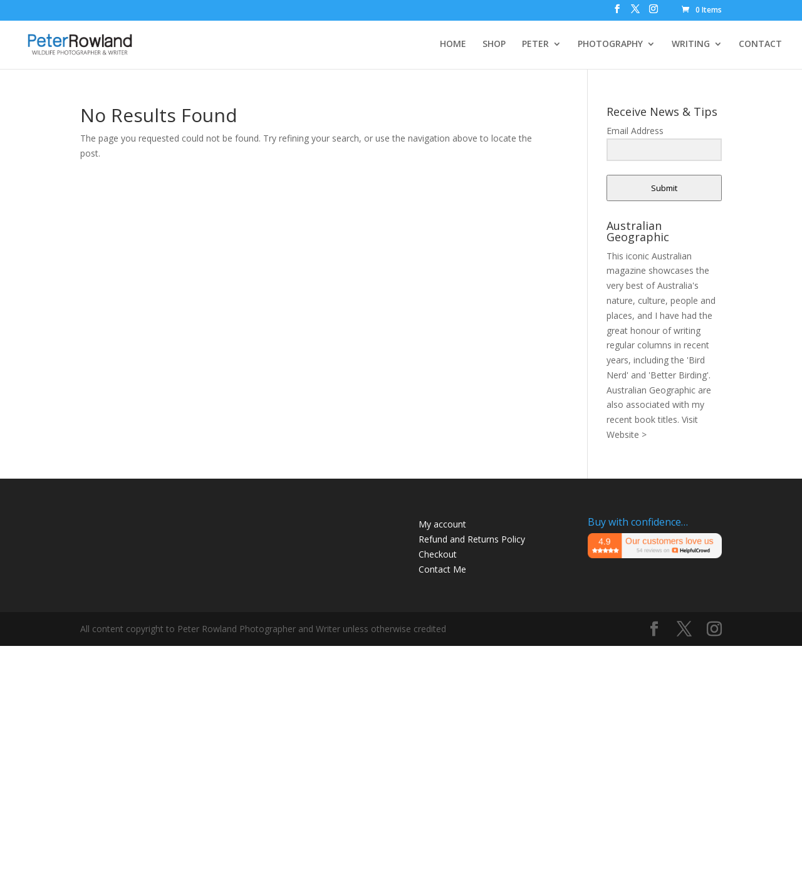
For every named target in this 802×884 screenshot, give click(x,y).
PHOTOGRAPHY (610, 44)
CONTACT (760, 44)
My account (442, 524)
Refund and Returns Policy (472, 539)
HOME (453, 44)
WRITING (691, 44)
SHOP (494, 44)
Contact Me (442, 569)
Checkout (438, 554)
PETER (535, 44)
